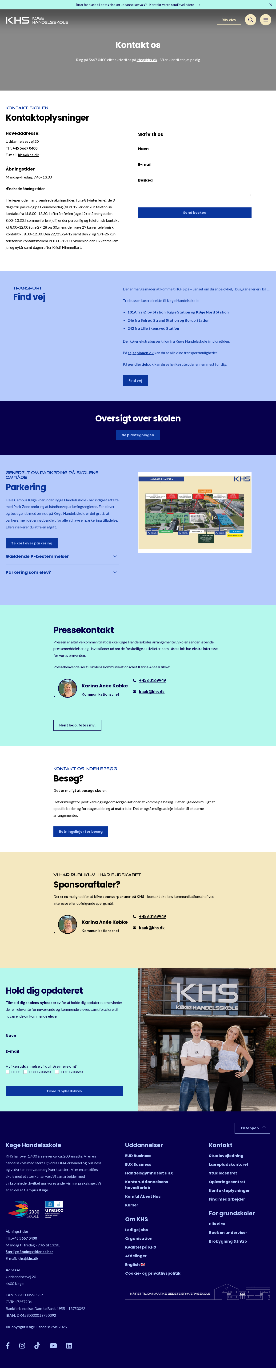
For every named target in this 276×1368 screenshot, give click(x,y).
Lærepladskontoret (228, 1164)
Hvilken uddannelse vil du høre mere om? (41, 1066)
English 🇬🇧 (135, 1264)
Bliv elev (229, 19)
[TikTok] (37, 1345)
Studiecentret (223, 1173)
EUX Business (37, 1072)
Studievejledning (226, 1155)
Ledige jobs (136, 1230)
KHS (181, 289)
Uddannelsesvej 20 (22, 141)
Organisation (138, 1238)
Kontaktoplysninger (229, 1190)
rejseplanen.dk (141, 352)
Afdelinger (136, 1256)
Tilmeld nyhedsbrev (64, 1091)
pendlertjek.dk (141, 364)
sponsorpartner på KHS (123, 896)
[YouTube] (53, 1345)
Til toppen (253, 1128)
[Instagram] (22, 1345)
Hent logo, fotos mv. (77, 725)
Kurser (131, 1205)
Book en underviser (228, 1232)
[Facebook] (8, 1345)
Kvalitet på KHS (140, 1247)
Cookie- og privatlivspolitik (152, 1273)
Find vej (135, 380)
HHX (13, 1072)
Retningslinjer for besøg (81, 831)
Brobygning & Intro (228, 1241)
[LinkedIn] (69, 1345)
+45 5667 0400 (24, 148)
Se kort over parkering (31, 543)
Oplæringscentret (227, 1182)
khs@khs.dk (147, 59)
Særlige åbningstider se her (29, 1251)
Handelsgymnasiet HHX (149, 1173)
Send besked (194, 212)
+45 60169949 (152, 680)
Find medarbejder (227, 1199)
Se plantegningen (138, 435)
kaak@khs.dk (152, 691)
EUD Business (69, 1072)
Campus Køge (36, 1190)
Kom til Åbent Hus (142, 1196)
